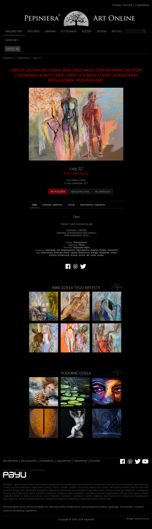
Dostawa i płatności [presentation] (52, 204)
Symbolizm (112, 250)
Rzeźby (87, 31)
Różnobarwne (80, 242)
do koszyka (58, 191)
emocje (74, 255)
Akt (58, 250)
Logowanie (142, 5)
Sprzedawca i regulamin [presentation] (92, 204)
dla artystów (28, 461)
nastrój (74, 252)
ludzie (93, 255)
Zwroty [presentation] (71, 204)
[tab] (34, 205)
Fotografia (68, 31)
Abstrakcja (50, 250)
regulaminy (64, 461)
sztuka (114, 252)
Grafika (50, 31)
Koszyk (127, 5)
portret (82, 255)
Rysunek (34, 31)
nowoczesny (47, 252)
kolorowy (58, 252)
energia (94, 252)
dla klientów (10, 461)
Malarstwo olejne (81, 247)
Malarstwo (14, 31)
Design (101, 31)
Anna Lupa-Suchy (76, 173)
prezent (52, 255)
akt (87, 255)
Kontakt (12, 40)
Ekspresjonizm (68, 250)
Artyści (117, 31)
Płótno (81, 245)
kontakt (95, 461)
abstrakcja (104, 252)
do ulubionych (102, 191)
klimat (66, 252)
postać (100, 255)
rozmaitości (46, 461)
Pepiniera (8, 57)
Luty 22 (37, 57)
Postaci (102, 250)
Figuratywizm (82, 250)
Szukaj (116, 5)
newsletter (80, 461)
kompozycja (63, 255)
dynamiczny (84, 252)
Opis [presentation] (34, 204)
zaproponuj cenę (80, 191)
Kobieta (94, 250)
